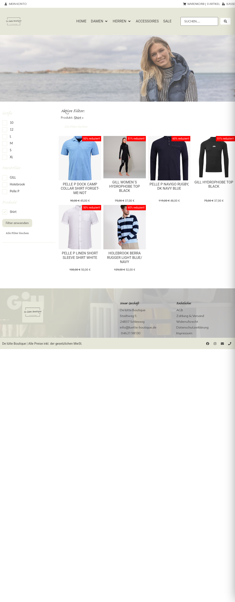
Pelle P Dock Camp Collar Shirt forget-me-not (80, 188)
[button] (99, 21)
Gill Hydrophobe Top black (214, 184)
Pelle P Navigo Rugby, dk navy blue (169, 186)
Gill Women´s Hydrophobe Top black (124, 186)
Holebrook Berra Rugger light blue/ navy (124, 257)
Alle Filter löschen (17, 233)
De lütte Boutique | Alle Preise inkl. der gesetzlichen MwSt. (42, 343)
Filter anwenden (17, 223)
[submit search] (225, 21)
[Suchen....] (199, 21)
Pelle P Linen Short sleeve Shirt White (80, 255)
